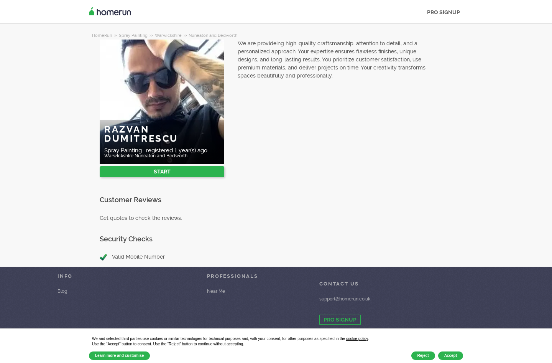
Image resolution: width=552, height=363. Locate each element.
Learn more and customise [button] (119, 355)
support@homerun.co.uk (344, 299)
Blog (62, 291)
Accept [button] (450, 355)
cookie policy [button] (357, 339)
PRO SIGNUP (443, 12)
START (162, 171)
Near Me (216, 291)
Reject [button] (423, 355)
